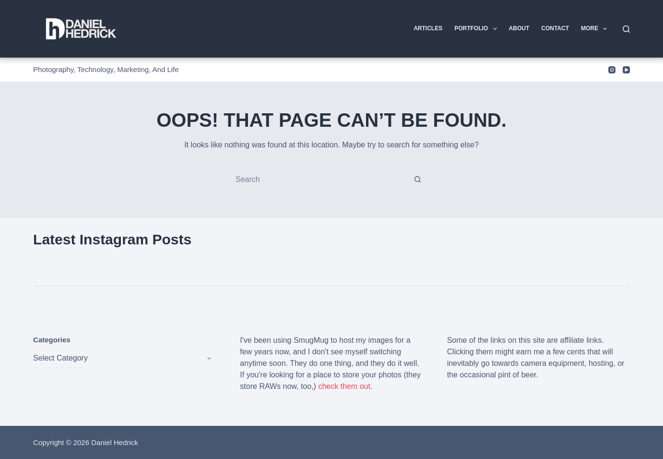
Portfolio (477, 29)
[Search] (626, 29)
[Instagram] (612, 69)
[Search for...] (322, 179)
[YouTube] (626, 69)
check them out (344, 386)
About (519, 28)
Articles (428, 28)
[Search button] (417, 179)
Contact (555, 28)
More (596, 29)
